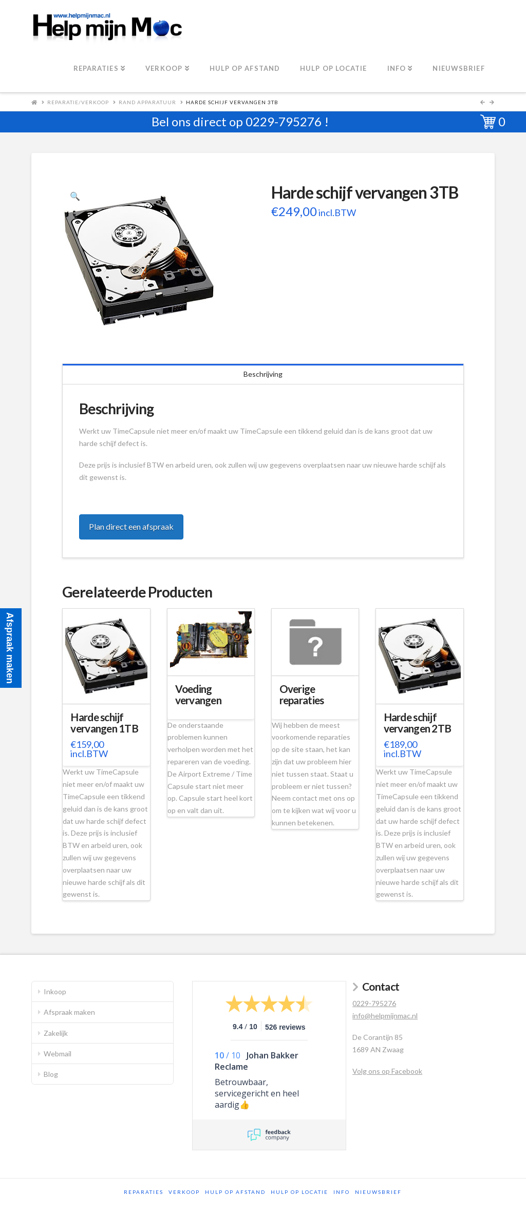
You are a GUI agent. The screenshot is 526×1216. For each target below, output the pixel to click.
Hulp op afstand (235, 1192)
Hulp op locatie (299, 1192)
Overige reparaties (301, 694)
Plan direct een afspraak (131, 526)
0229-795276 (284, 121)
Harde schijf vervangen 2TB (418, 723)
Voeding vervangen (198, 694)
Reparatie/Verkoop (78, 102)
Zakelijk (56, 1033)
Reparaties (143, 1192)
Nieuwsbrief (378, 1192)
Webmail (57, 1053)
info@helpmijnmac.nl (385, 1015)
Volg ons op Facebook (387, 1071)
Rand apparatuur (147, 102)
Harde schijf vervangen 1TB (104, 723)
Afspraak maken (69, 1012)
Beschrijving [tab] (263, 374)
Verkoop (184, 1192)
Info (341, 1192)
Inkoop (55, 991)
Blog (51, 1074)
